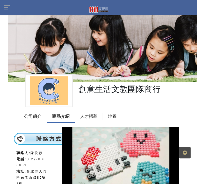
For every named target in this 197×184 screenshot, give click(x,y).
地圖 (112, 116)
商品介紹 (61, 116)
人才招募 (88, 116)
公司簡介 (33, 116)
